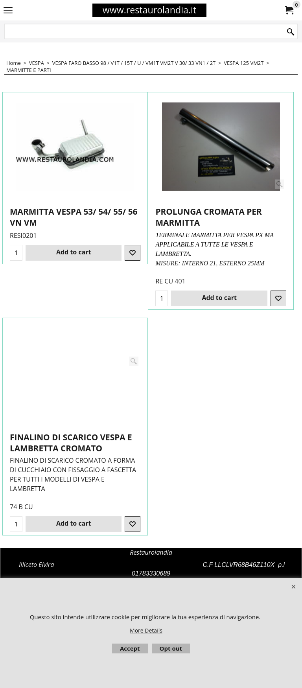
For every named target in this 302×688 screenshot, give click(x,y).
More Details (146, 630)
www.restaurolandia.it (149, 10)
